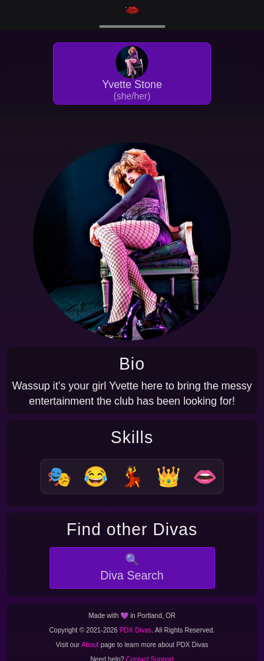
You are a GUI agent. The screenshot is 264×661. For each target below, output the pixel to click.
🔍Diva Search (132, 568)
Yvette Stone (132, 84)
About (90, 644)
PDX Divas (136, 630)
